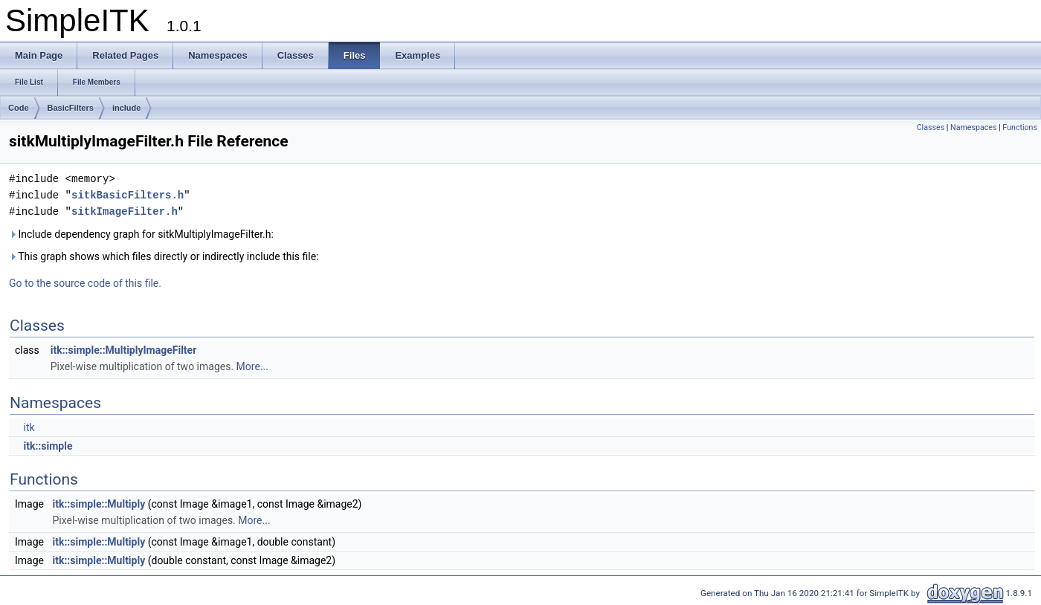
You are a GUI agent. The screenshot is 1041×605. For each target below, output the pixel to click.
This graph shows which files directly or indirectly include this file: (164, 256)
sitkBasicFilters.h (127, 195)
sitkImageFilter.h (124, 211)
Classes (930, 127)
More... (252, 366)
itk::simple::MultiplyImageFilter (124, 350)
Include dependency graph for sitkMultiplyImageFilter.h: (141, 234)
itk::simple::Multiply (98, 504)
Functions (1019, 127)
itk (28, 427)
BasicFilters (71, 107)
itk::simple (47, 446)
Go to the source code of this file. (85, 283)
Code (18, 107)
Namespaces (973, 127)
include (126, 107)
